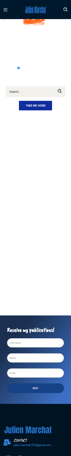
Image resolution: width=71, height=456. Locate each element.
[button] (65, 9)
